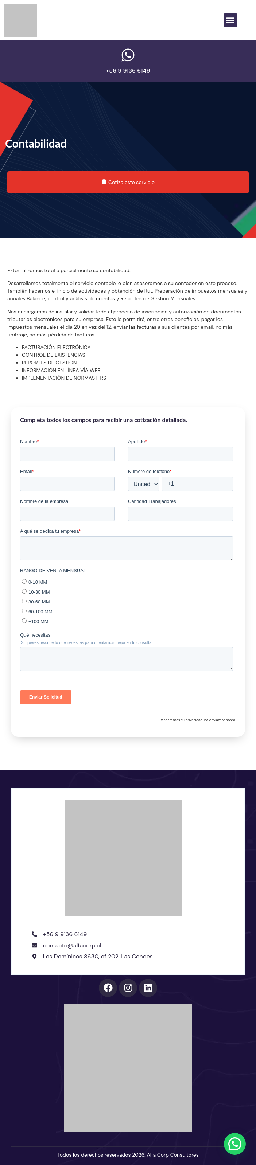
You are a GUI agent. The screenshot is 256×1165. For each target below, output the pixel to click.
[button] (230, 20)
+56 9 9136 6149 (128, 70)
